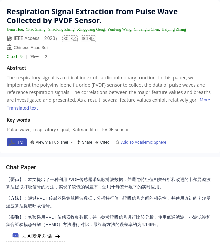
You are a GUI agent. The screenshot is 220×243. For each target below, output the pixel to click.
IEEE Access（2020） (37, 38)
